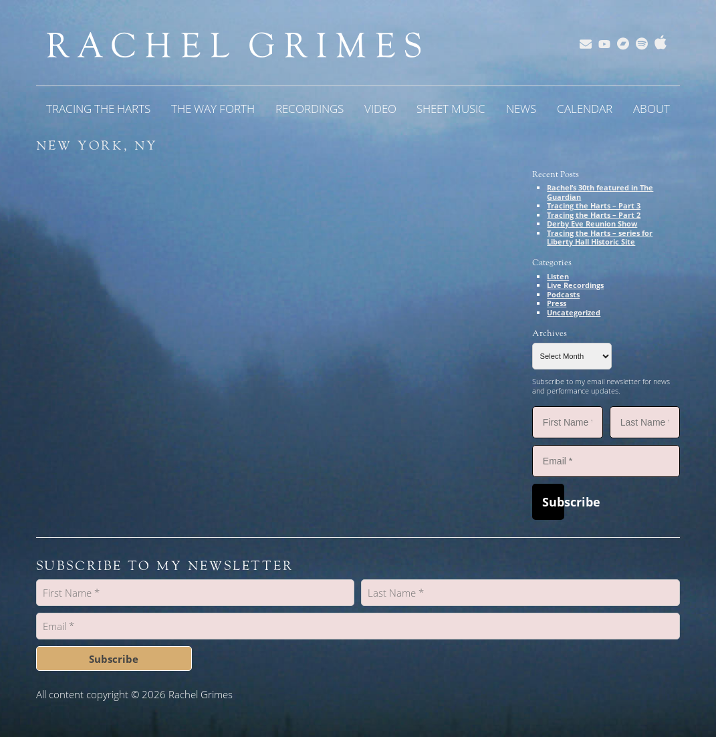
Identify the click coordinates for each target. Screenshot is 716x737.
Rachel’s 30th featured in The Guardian (600, 192)
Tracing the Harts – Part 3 (593, 205)
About (651, 108)
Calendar (584, 108)
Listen (558, 276)
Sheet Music (450, 108)
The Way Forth (213, 108)
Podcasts (563, 294)
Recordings (309, 108)
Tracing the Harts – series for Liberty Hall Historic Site (599, 237)
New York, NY (97, 146)
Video (380, 108)
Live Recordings (575, 285)
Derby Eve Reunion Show (592, 223)
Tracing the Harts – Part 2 (593, 215)
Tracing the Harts (98, 108)
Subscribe (553, 502)
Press (556, 303)
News (521, 108)
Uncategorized (573, 312)
